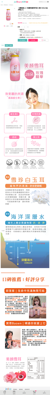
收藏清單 (24, 392)
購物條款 (15, 389)
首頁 (1, 4)
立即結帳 (33, 40)
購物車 (34, 392)
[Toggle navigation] (2, 2)
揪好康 (14, 392)
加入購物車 (22, 40)
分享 (12, 26)
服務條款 (21, 389)
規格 (7, 45)
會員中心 (44, 392)
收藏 (44, 40)
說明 (3, 45)
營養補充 (6, 4)
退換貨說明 (27, 389)
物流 (11, 45)
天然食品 (11, 4)
